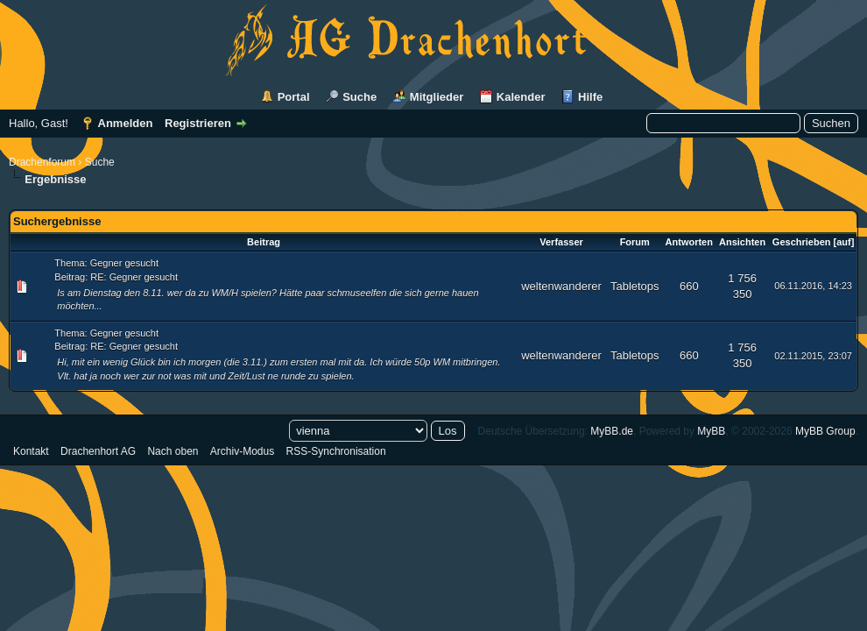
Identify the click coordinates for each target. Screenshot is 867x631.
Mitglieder (436, 96)
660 (689, 286)
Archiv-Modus (242, 451)
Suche (359, 96)
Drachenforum (42, 162)
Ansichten (742, 242)
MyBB (711, 431)
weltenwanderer (561, 286)
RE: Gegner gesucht (134, 277)
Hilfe (590, 96)
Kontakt (31, 451)
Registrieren (198, 123)
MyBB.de (611, 431)
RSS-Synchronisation (336, 451)
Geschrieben (801, 242)
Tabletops (634, 286)
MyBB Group (825, 431)
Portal (294, 96)
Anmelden (125, 123)
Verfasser (561, 242)
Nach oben (172, 451)
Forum (635, 242)
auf (843, 242)
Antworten (689, 242)
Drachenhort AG (98, 451)
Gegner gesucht (124, 263)
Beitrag (263, 242)
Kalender (521, 96)
